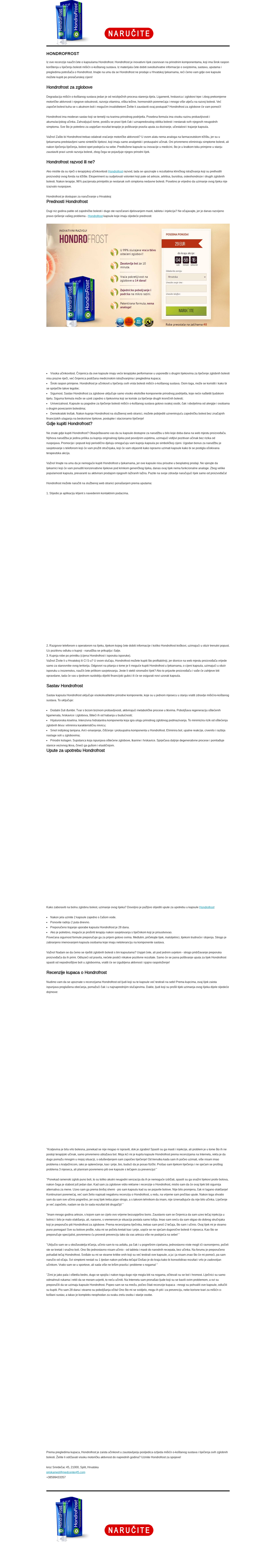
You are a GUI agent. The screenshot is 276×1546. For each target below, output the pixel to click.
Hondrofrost (115, 171)
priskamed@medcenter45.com (65, 1472)
